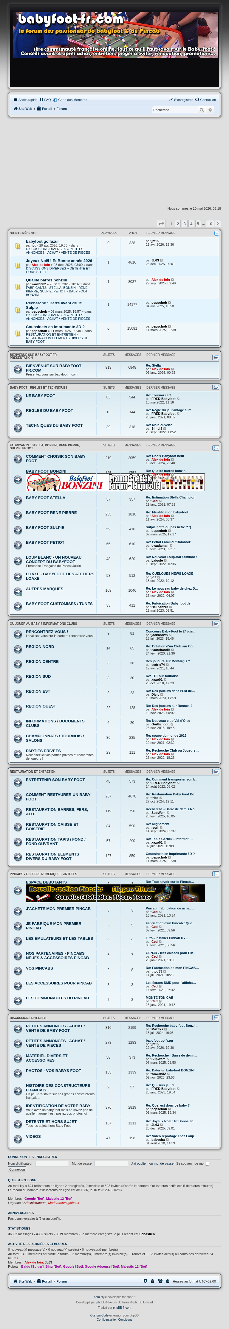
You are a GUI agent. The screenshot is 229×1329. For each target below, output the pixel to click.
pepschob (39, 311)
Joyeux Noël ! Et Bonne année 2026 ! (60, 260)
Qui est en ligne (22, 1180)
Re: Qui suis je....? (160, 1085)
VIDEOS (33, 1136)
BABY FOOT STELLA (45, 498)
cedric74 (158, 664)
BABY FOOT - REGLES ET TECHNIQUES (38, 387)
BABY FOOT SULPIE (45, 527)
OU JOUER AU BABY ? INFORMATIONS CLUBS (43, 623)
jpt (33, 245)
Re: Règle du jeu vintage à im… (170, 410)
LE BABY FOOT (40, 395)
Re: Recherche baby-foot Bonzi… (172, 1025)
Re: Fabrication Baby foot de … (170, 603)
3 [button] (185, 223)
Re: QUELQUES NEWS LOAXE (170, 573)
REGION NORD (40, 646)
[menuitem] (45, 99)
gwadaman (159, 545)
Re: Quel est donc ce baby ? (168, 1105)
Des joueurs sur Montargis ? (168, 661)
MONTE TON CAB (160, 997)
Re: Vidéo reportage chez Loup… (171, 1136)
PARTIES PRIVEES (43, 751)
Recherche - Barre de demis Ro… (172, 809)
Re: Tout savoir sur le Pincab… (170, 882)
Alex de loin (41, 265)
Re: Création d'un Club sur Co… (171, 646)
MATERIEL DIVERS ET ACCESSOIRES (46, 1058)
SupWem (158, 812)
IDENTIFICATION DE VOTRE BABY (58, 1106)
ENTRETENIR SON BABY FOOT (55, 780)
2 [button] (178, 223)
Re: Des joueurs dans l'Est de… (170, 691)
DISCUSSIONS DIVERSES (46, 249)
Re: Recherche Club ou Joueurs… (172, 750)
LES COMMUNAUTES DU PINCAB (57, 998)
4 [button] (191, 223)
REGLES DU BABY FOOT (49, 410)
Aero (97, 1297)
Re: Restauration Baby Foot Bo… (172, 794)
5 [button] (198, 223)
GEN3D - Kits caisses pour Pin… (171, 953)
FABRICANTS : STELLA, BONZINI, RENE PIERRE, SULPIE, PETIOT (57, 289)
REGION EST (38, 691)
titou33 (156, 971)
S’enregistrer (44, 1157)
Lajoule (157, 560)
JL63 (155, 260)
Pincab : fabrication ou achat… (170, 908)
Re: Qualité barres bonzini (166, 471)
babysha (158, 885)
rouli (155, 827)
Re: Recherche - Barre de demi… (171, 1055)
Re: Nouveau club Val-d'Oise (168, 720)
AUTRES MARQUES (44, 589)
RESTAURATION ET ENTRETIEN (51, 334)
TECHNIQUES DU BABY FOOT (54, 425)
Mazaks (157, 1029)
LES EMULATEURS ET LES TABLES (59, 938)
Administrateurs (35, 1203)
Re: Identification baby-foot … (169, 512)
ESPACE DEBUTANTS (46, 882)
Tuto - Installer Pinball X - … (167, 938)
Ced (154, 501)
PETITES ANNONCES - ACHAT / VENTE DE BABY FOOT (55, 1028)
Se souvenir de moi (192, 1163)
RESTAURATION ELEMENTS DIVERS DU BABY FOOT (52, 856)
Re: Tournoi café (158, 395)
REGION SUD (38, 676)
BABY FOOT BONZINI (46, 471)
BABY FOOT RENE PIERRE (51, 512)
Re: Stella (153, 365)
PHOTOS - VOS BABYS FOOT (53, 1070)
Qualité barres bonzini (46, 280)
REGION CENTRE (42, 661)
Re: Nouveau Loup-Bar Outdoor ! (171, 557)
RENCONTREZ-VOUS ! (47, 632)
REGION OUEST (41, 706)
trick (154, 798)
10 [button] (210, 223)
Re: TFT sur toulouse (162, 676)
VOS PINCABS (39, 968)
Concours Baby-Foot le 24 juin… (171, 631)
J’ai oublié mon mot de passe (152, 1163)
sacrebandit (160, 650)
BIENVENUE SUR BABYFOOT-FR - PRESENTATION (34, 356)
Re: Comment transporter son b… (172, 779)
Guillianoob (160, 724)
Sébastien (147, 1234)
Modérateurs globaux (63, 1203)
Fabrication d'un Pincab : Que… (170, 923)
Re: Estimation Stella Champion (170, 497)
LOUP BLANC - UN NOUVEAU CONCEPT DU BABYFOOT (54, 559)
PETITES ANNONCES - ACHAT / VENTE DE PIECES (58, 250)
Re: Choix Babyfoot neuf (165, 456)
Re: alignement (157, 824)
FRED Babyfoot (163, 399)
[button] (161, 223)
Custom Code (99, 1315)
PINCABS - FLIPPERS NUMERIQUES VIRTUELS (43, 874)
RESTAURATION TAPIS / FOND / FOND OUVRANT (56, 841)
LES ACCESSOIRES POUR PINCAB (59, 983)
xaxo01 (157, 679)
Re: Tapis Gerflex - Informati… (169, 839)
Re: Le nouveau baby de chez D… (172, 588)
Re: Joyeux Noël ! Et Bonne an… (171, 1121)
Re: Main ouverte (159, 425)
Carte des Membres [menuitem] (72, 100)
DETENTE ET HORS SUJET (51, 1121)
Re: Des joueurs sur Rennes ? (169, 706)
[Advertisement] (114, 161)
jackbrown (159, 635)
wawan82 (39, 284)
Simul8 (156, 428)
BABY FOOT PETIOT (45, 542)
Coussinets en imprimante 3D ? (55, 327)
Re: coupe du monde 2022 (166, 735)
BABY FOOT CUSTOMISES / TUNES (59, 604)
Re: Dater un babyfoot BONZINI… (172, 1070)
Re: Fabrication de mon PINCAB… (172, 968)
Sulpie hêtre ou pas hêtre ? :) (168, 527)
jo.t (154, 577)
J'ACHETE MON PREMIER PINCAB (58, 908)
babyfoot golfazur (42, 241)
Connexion (17, 1157)
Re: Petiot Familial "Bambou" (168, 542)
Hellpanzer (159, 607)
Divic (155, 694)
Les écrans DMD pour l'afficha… (171, 982)
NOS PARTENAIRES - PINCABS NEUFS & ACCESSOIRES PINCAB (57, 955)
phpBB (100, 1302)
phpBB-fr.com (122, 1307)
